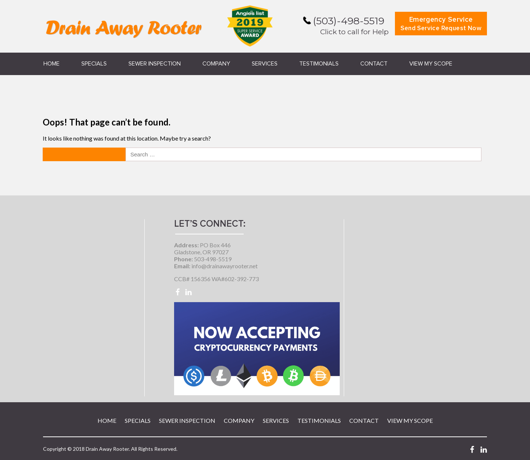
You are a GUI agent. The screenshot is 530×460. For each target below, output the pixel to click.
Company (216, 64)
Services (265, 64)
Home (51, 64)
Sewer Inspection (154, 64)
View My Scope (430, 64)
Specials (94, 64)
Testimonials (319, 64)
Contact (374, 64)
